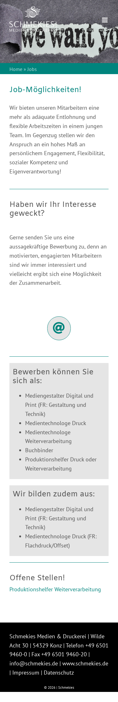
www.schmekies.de (85, 663)
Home (15, 69)
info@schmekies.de (33, 663)
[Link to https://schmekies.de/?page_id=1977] (59, 328)
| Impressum (24, 672)
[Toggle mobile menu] (105, 20)
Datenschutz (59, 672)
